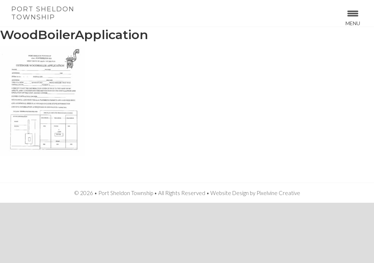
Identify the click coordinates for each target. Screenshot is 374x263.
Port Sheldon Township (43, 13)
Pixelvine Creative (278, 193)
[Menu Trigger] (353, 17)
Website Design (229, 193)
